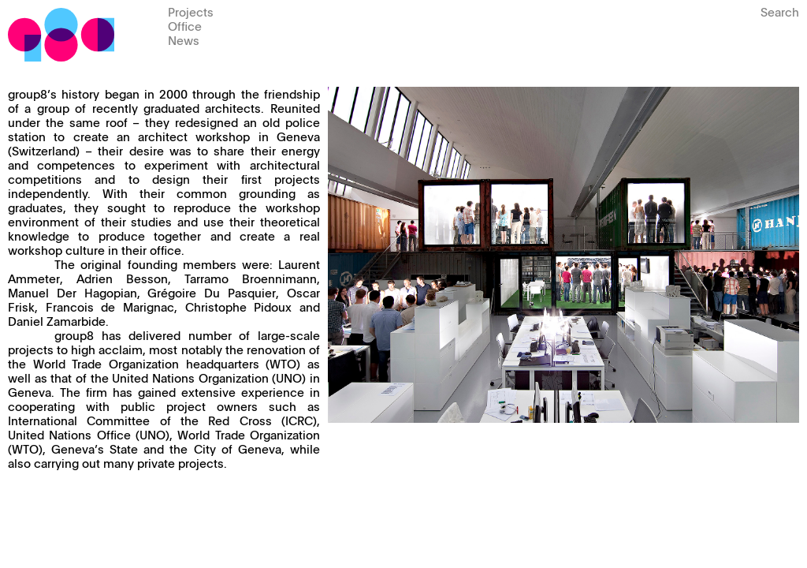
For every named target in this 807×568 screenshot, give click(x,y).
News (183, 40)
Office (185, 25)
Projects (191, 11)
